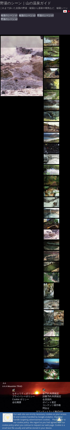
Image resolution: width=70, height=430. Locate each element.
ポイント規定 (49, 402)
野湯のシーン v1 (45, 15)
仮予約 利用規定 (51, 393)
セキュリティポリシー (23, 393)
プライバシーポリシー (23, 396)
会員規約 (47, 399)
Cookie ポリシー (20, 399)
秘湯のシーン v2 (27, 15)
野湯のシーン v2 (9, 19)
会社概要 (16, 402)
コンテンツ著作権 (52, 405)
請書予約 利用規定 (52, 396)
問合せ (46, 408)
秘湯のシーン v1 (9, 15)
